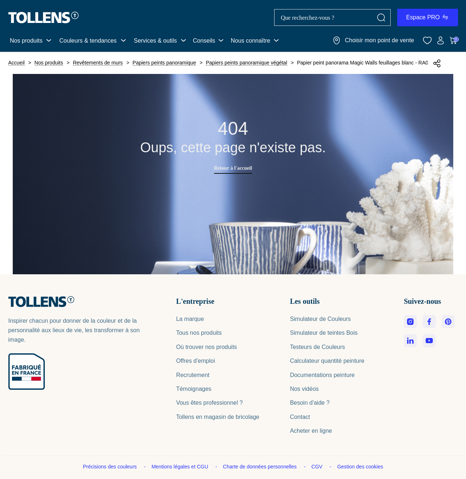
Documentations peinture (322, 375)
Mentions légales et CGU (180, 467)
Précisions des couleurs (110, 467)
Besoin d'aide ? (309, 403)
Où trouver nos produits (206, 347)
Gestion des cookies (360, 467)
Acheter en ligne (311, 431)
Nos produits (26, 41)
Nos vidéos (304, 389)
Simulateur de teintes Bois (324, 333)
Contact (300, 417)
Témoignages (194, 389)
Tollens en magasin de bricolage (218, 417)
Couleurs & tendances (87, 41)
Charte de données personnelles (260, 467)
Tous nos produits (199, 333)
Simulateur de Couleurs (320, 319)
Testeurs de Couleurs (317, 347)
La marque (190, 319)
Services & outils (155, 41)
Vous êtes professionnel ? (209, 403)
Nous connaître (250, 41)
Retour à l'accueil (233, 168)
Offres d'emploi (195, 361)
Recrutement (193, 375)
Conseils (204, 41)
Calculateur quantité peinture (327, 361)
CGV (317, 467)
